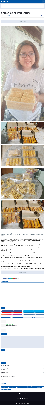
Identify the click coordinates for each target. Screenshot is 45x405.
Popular (11, 317)
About (19, 403)
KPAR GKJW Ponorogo (22, 373)
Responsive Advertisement (22, 21)
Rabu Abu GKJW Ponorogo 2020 (11, 325)
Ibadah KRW (22, 369)
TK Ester (22, 379)
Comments (33, 317)
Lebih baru (2, 305)
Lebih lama (42, 305)
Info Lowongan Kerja (22, 371)
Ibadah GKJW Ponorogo (22, 368)
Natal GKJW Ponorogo (22, 375)
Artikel (22, 366)
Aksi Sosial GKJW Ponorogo (22, 365)
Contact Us (23, 403)
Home (17, 403)
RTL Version (27, 403)
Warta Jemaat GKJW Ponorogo (22, 380)
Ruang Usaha (22, 378)
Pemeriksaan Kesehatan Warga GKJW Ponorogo (22, 376)
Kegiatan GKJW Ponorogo (22, 372)
